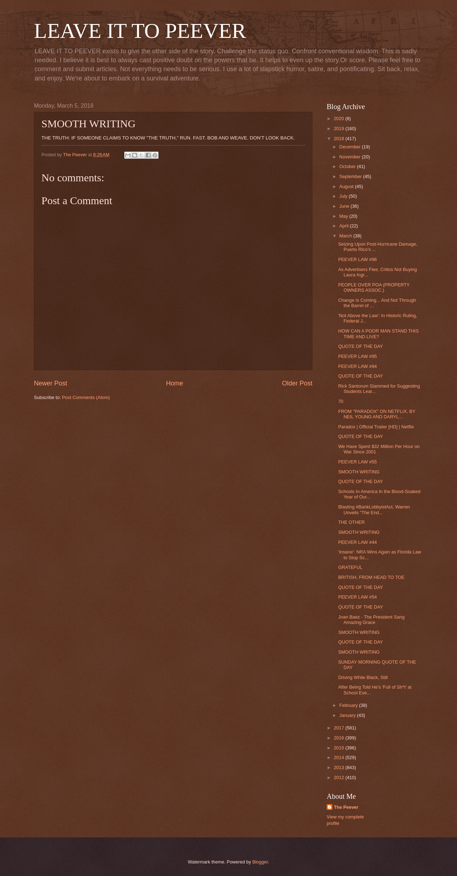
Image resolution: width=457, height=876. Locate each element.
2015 (339, 747)
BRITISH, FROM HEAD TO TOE (371, 577)
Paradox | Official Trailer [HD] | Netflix (376, 426)
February (349, 705)
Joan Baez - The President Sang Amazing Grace (371, 619)
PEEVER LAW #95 (357, 356)
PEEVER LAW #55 (357, 461)
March (346, 235)
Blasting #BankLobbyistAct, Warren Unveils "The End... (374, 509)
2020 (339, 118)
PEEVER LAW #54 (357, 597)
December (350, 146)
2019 (339, 128)
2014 (339, 757)
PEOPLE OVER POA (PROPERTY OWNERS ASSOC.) (374, 287)
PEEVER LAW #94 (357, 366)
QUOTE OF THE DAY (360, 346)
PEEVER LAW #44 (357, 542)
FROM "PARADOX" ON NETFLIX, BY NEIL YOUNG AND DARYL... (376, 414)
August (347, 186)
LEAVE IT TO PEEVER (140, 31)
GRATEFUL (350, 567)
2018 (339, 138)
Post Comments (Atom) (86, 397)
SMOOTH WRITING (359, 471)
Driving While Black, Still (363, 677)
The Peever (346, 807)
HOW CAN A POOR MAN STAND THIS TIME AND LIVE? (378, 333)
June (345, 206)
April (344, 225)
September (351, 176)
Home (174, 383)
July (343, 196)
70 (340, 401)
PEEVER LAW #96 (357, 259)
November (350, 156)
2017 (339, 727)
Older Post (297, 383)
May (344, 216)
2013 (339, 767)
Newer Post (50, 383)
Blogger (260, 862)
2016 (339, 737)
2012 (339, 777)
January (348, 715)
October (348, 166)
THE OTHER (351, 522)
